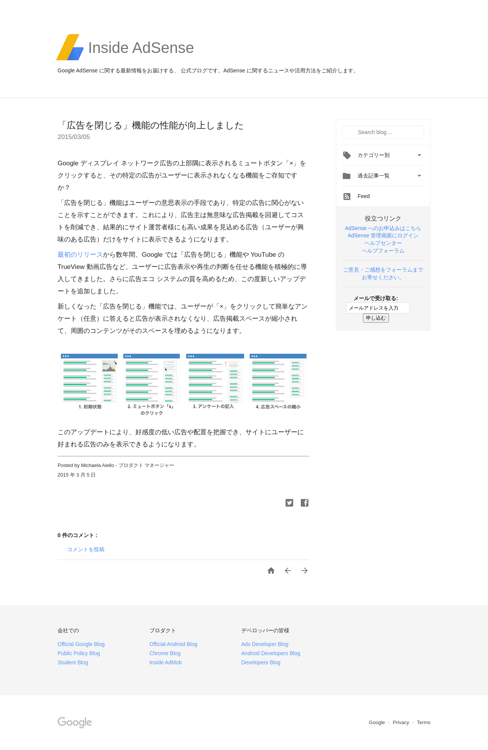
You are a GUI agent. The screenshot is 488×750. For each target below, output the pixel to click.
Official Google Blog (81, 644)
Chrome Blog (165, 653)
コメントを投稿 (85, 549)
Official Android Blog (173, 644)
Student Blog (73, 662)
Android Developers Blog (270, 653)
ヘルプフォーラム (383, 251)
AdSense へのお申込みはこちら (383, 228)
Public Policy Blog (79, 653)
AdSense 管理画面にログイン (383, 235)
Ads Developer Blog (265, 644)
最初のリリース (80, 254)
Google (378, 722)
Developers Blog (261, 662)
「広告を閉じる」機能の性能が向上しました (151, 125)
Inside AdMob (165, 662)
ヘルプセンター (383, 243)
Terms (423, 722)
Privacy (401, 722)
